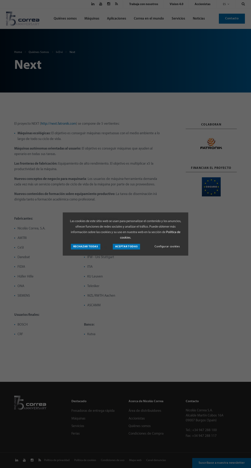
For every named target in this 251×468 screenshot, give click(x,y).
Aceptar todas (126, 246)
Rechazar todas (85, 246)
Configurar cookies (167, 246)
